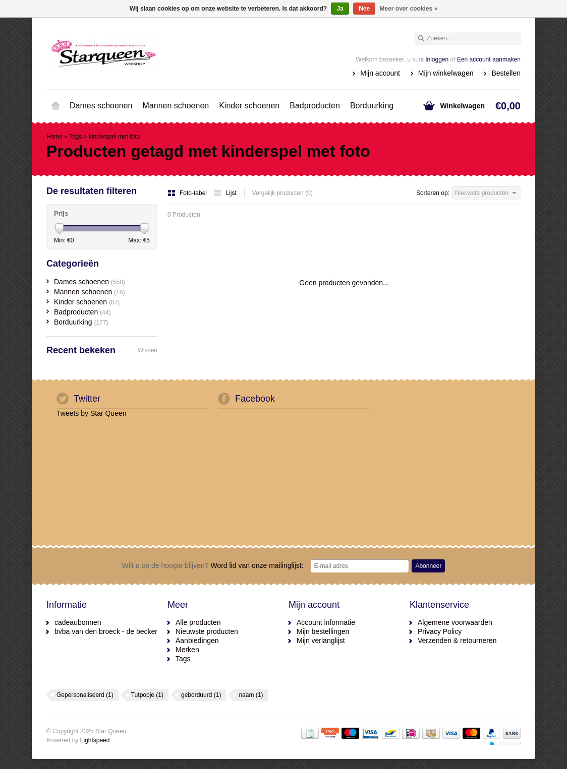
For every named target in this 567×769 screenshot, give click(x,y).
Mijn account (380, 73)
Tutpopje (147, 694)
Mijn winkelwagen (446, 73)
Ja (339, 8)
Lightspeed (95, 740)
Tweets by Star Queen (91, 413)
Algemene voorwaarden (455, 622)
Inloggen (436, 59)
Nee (364, 8)
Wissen (147, 350)
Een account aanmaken (489, 59)
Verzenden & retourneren (457, 640)
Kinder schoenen (249, 105)
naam (251, 694)
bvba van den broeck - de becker (105, 631)
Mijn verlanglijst (321, 640)
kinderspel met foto (114, 136)
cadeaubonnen (77, 622)
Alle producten (198, 622)
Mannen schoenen (176, 105)
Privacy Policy (440, 631)
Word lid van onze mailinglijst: (213, 565)
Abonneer (428, 565)
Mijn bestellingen (323, 631)
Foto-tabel (187, 193)
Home (55, 106)
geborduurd (201, 694)
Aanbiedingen (197, 640)
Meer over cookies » (409, 8)
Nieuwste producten (207, 631)
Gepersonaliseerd (85, 694)
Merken (187, 650)
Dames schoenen (101, 105)
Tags (75, 136)
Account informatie (326, 622)
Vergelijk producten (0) (282, 193)
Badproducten (315, 105)
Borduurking (371, 105)
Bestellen (506, 73)
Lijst (224, 193)
